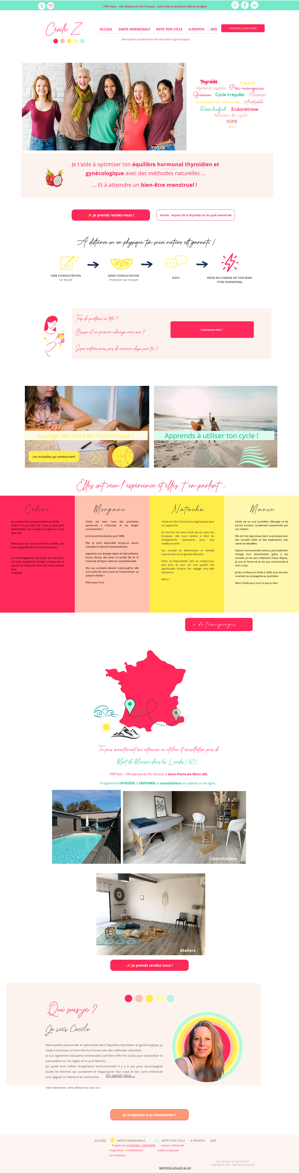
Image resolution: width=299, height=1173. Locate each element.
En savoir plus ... (120, 1075)
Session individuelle (169, 1145)
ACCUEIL (97, 1140)
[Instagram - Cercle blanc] (235, 5)
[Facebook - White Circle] (245, 5)
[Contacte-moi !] (212, 329)
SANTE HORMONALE (131, 1140)
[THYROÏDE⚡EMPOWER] (243, 28)
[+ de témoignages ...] (219, 624)
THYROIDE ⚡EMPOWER (141, 1145)
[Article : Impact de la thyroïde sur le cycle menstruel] (196, 215)
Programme (119, 1145)
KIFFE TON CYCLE (173, 1140)
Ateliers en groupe (168, 1150)
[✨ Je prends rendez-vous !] (111, 215)
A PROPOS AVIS (203, 1140)
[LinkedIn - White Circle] (254, 5)
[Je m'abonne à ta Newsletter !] (149, 1114)
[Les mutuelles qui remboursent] (54, 456)
